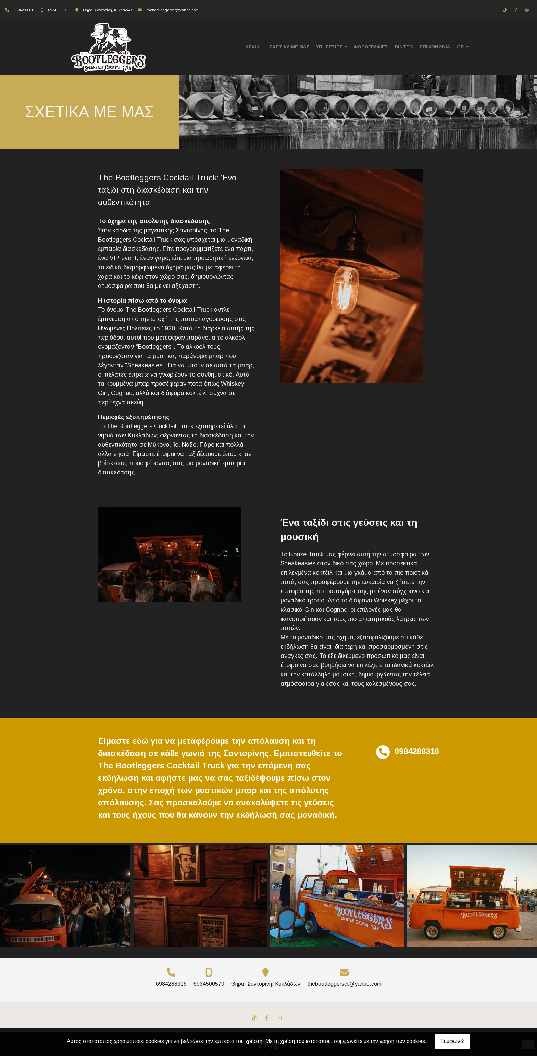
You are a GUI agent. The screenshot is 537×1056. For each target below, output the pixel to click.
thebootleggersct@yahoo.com (173, 10)
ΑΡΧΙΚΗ (254, 46)
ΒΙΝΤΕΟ (404, 46)
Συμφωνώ (452, 1041)
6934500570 (58, 10)
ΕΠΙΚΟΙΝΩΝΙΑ (435, 46)
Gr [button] (461, 46)
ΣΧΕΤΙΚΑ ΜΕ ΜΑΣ (289, 46)
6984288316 (23, 10)
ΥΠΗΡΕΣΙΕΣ (330, 46)
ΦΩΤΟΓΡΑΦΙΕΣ (371, 46)
